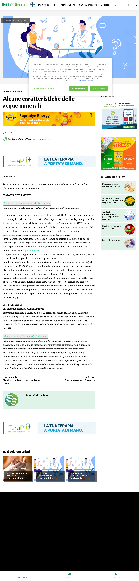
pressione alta (32, 250)
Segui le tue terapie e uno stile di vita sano (27, 203)
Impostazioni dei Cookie (44, 88)
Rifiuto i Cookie (78, 88)
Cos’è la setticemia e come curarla (111, 227)
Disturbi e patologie (16, 468)
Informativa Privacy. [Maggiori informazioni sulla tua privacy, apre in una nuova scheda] (86, 81)
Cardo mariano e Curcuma (80, 380)
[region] (70, 77)
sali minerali (82, 227)
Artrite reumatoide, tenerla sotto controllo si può (17, 475)
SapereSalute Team (22, 139)
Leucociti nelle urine (111, 240)
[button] (132, 5)
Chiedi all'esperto (19, 21)
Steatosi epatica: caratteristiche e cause (22, 381)
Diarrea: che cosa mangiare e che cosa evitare (111, 186)
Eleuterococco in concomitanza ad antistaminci (79, 475)
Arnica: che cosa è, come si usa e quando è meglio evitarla (112, 200)
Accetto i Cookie (99, 88)
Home (7, 21)
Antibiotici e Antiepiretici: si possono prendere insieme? (110, 215)
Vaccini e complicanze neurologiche (46, 475)
